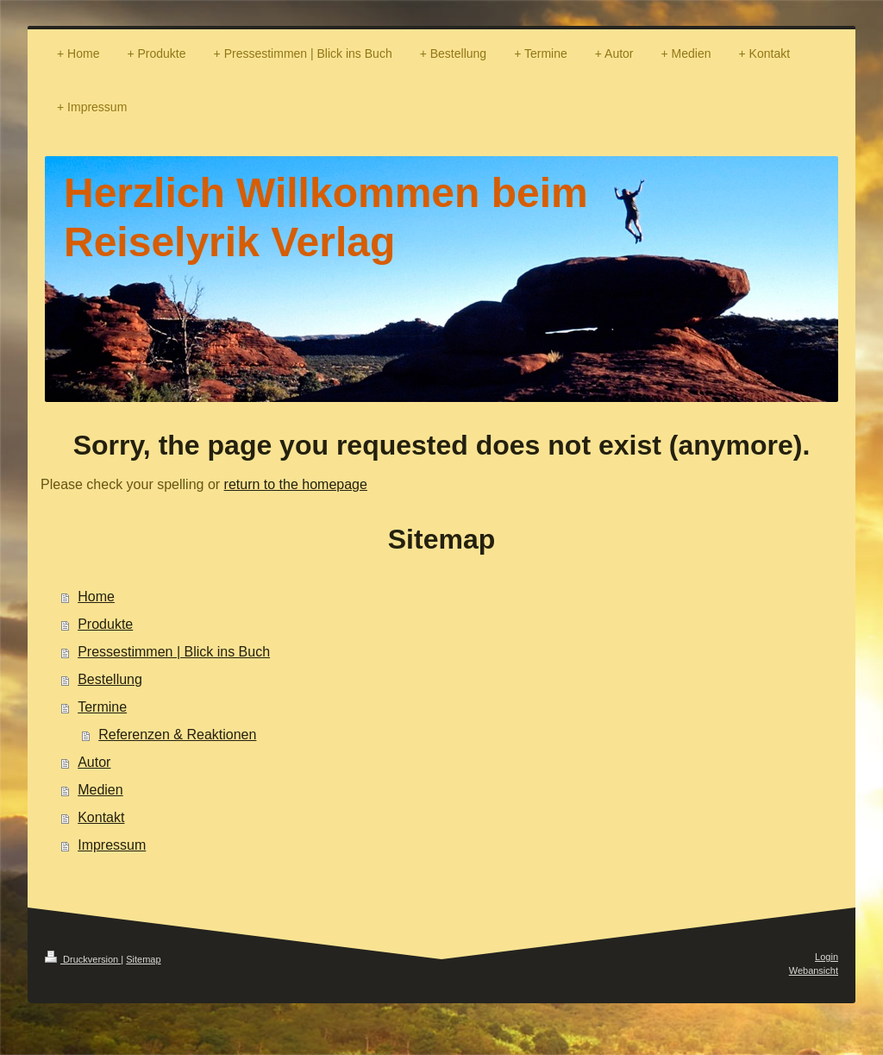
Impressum (112, 845)
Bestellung (110, 679)
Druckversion (83, 959)
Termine (102, 707)
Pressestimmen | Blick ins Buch (174, 651)
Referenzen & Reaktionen (177, 734)
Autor (94, 762)
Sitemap (143, 959)
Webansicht (813, 970)
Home (96, 596)
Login (826, 956)
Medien (100, 789)
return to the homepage (295, 484)
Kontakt (101, 817)
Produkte (105, 624)
